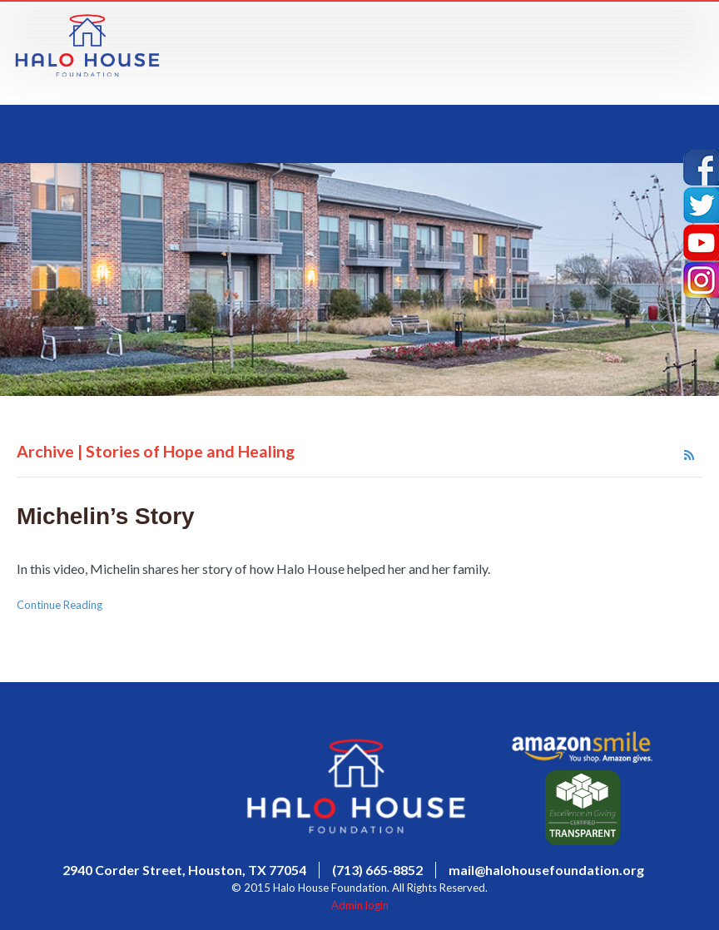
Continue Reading (59, 604)
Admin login (360, 905)
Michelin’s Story (106, 516)
